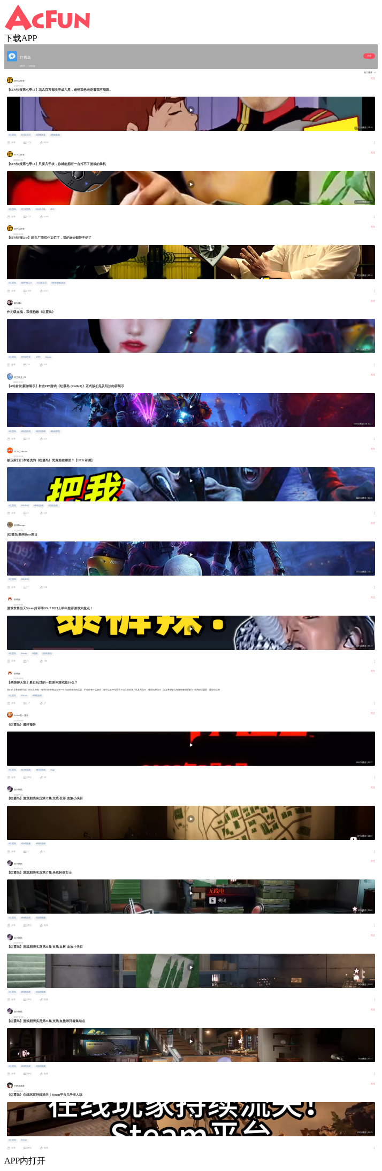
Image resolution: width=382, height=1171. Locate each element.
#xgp (52, 770)
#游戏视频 (25, 844)
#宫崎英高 (55, 135)
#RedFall (24, 506)
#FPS (38, 357)
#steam (48, 357)
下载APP (20, 38)
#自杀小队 (40, 209)
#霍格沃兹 (40, 135)
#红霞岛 (12, 135)
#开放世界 (25, 357)
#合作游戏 (25, 770)
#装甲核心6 (26, 283)
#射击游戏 (40, 431)
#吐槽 (34, 654)
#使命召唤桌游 (58, 283)
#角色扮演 (25, 431)
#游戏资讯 (47, 654)
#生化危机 (25, 209)
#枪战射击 (55, 431)
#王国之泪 (25, 135)
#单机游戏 (38, 506)
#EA (52, 209)
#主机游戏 (53, 506)
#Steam (24, 696)
